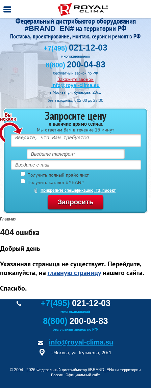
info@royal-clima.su (75, 85)
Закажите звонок (75, 79)
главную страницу (74, 272)
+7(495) (75, 48)
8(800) (75, 65)
